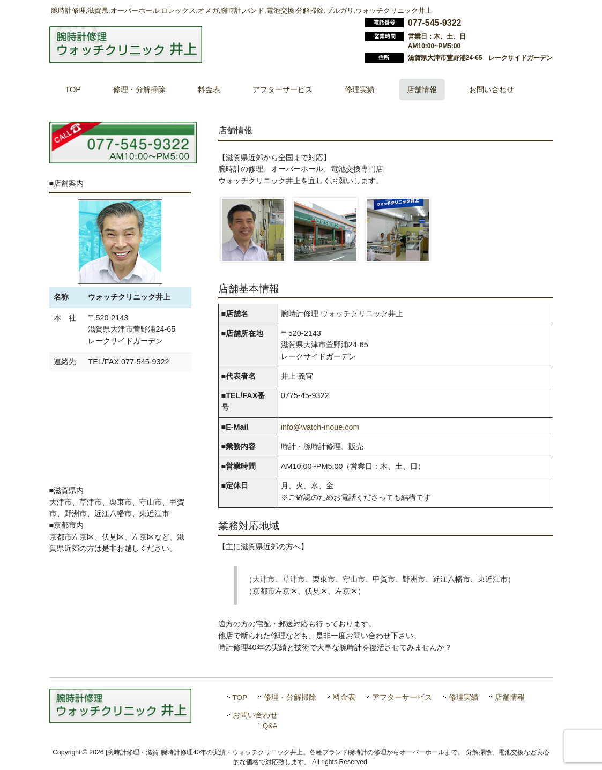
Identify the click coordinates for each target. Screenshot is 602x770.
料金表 (344, 697)
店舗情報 (510, 697)
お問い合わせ (255, 715)
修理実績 (464, 697)
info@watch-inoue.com (320, 427)
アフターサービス (402, 697)
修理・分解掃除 (290, 697)
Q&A (270, 726)
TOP (240, 697)
